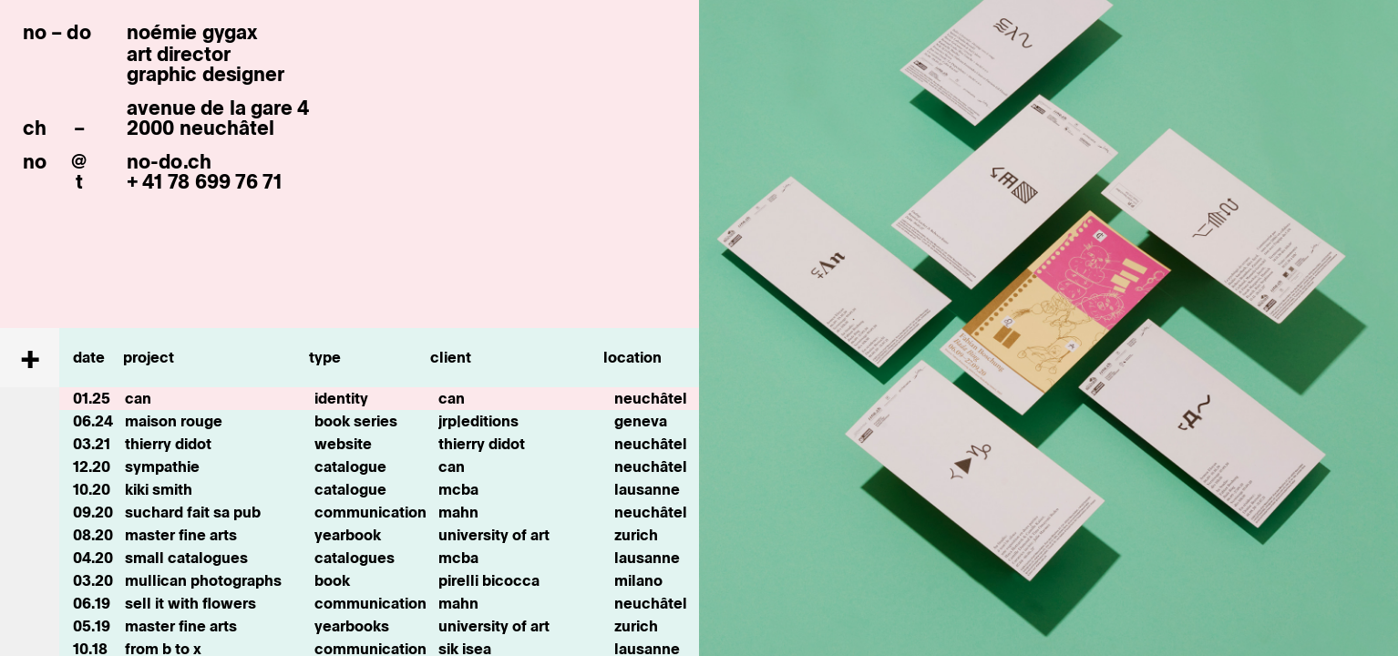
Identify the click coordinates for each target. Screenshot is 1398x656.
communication (370, 512)
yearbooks (351, 626)
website (343, 444)
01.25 (91, 398)
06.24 (93, 421)
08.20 (93, 535)
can (138, 398)
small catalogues (186, 558)
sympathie (162, 466)
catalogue (350, 466)
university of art (494, 535)
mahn (458, 512)
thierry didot (168, 444)
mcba (458, 489)
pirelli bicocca (489, 580)
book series (355, 421)
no (34, 161)
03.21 (91, 444)
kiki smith (158, 489)
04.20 (93, 558)
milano (638, 580)
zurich (636, 535)
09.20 (93, 512)
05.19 (91, 626)
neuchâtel (650, 398)
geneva (640, 421)
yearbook (347, 535)
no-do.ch (169, 161)
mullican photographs (203, 580)
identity (341, 398)
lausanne (647, 489)
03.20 (93, 580)
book (332, 580)
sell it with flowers (190, 603)
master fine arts (181, 535)
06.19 (91, 603)
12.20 (91, 466)
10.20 (91, 489)
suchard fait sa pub (193, 512)
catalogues (354, 558)
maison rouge (173, 421)
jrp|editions (478, 421)
